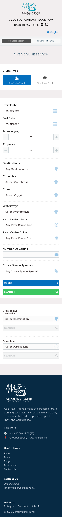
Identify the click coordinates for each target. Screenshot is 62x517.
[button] (54, 111)
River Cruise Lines (15, 219)
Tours (7, 457)
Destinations (11, 163)
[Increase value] (56, 137)
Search (9, 291)
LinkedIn (35, 506)
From (11, 131)
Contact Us (10, 469)
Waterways (10, 206)
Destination (9, 313)
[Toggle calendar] (31, 111)
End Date (9, 118)
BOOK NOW (45, 20)
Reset (8, 282)
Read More (10, 428)
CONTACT (30, 20)
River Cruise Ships (15, 232)
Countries (9, 176)
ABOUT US (15, 20)
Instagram (9, 506)
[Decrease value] (6, 137)
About (7, 453)
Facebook (23, 506)
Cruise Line (9, 341)
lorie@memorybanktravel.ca (19, 488)
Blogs (7, 461)
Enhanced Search (45, 41)
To (9, 144)
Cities (6, 189)
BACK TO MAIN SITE (26, 25)
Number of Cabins (15, 248)
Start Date (10, 105)
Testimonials (11, 465)
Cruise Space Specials (18, 265)
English (54, 32)
